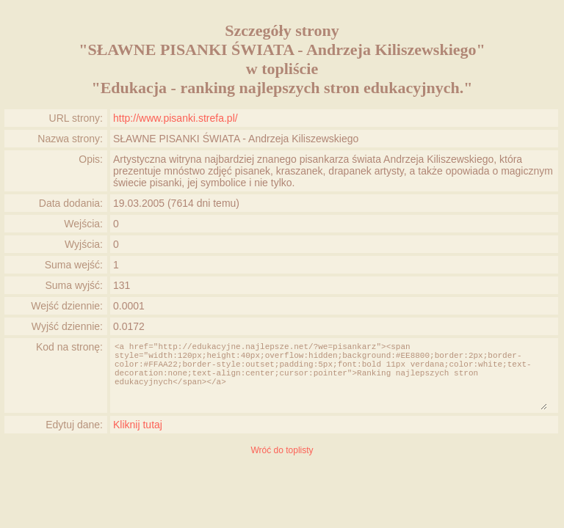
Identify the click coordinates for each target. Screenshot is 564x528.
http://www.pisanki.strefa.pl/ (175, 118)
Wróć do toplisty (281, 450)
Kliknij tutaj (137, 424)
